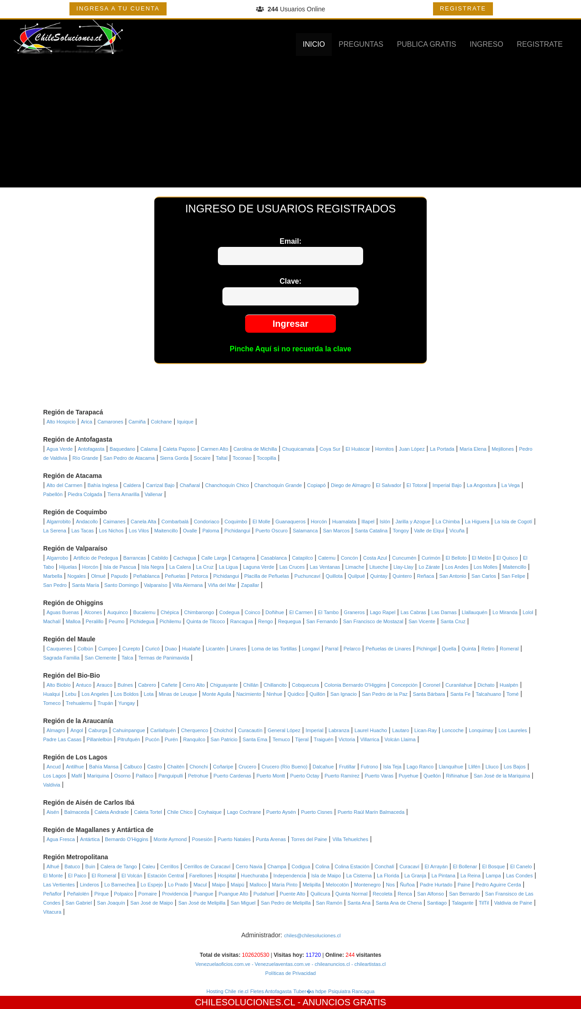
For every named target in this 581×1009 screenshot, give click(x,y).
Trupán (105, 703)
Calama (149, 449)
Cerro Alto (193, 685)
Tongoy (401, 530)
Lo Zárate (429, 567)
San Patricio (224, 739)
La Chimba (448, 521)
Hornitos (384, 449)
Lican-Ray (425, 730)
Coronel (431, 685)
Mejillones (503, 449)
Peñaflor (52, 893)
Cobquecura (305, 685)
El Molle (261, 521)
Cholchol (223, 730)
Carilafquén (163, 730)
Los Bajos (515, 766)
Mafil (76, 775)
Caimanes (114, 521)
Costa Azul (375, 558)
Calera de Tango (118, 866)
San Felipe (513, 576)
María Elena (472, 449)
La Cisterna (359, 875)
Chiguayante (224, 685)
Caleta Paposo (179, 449)
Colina (322, 866)
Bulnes (125, 685)
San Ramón (329, 903)
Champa (276, 866)
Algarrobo (58, 558)
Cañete (169, 685)
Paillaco (144, 775)
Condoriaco (206, 521)
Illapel (367, 521)
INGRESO (486, 44)
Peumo (116, 621)
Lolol (528, 612)
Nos (390, 884)
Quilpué (356, 576)
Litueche (379, 567)
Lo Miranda (504, 612)
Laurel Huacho (371, 730)
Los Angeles (95, 694)
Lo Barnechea (120, 884)
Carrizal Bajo (160, 485)
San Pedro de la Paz (385, 694)
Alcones (93, 612)
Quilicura (320, 893)
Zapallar (250, 585)
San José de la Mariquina (501, 775)
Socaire (202, 458)
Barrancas (134, 558)
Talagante (463, 903)
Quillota (333, 576)
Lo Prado (178, 884)
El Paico (77, 875)
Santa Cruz (452, 621)
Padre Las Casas (62, 739)
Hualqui (51, 694)
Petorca (199, 576)
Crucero (247, 766)
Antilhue (75, 766)
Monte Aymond (170, 839)
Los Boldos (126, 694)
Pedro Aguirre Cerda (498, 884)
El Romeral (104, 875)
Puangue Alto (233, 893)
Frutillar (347, 766)
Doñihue (275, 612)
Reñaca (425, 576)
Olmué (98, 576)
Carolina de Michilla (255, 449)
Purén (171, 739)
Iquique (185, 421)
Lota (148, 694)
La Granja (415, 875)
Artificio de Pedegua (96, 558)
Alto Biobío (59, 685)
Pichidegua (142, 621)
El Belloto (456, 558)
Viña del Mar (222, 585)
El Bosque (493, 866)
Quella (449, 648)
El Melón (482, 558)
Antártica (89, 839)
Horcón (319, 521)
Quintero (402, 576)
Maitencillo (166, 530)
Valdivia (51, 785)
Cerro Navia (249, 866)
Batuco (72, 866)
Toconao (242, 458)
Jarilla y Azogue (412, 521)
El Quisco (507, 558)
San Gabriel (78, 903)
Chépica (170, 612)
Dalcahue (323, 766)
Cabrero (147, 685)
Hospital (227, 875)
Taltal (221, 458)
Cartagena (243, 558)
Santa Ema (255, 739)
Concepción (404, 685)
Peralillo (94, 621)
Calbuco (133, 766)
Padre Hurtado (436, 884)
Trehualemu (79, 703)
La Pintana (443, 875)
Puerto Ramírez (342, 775)
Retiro (487, 648)
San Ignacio (343, 694)
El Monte (53, 875)
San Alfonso (430, 893)
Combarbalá (175, 521)
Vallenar (153, 494)
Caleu (148, 866)
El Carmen (301, 612)
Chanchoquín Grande (278, 485)
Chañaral (190, 485)
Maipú (237, 884)
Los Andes (456, 567)
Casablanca (274, 558)
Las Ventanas (325, 567)
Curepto (131, 648)
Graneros (354, 612)
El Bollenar (465, 866)
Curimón (431, 558)
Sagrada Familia (61, 657)
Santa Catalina (371, 530)
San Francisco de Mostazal (373, 621)
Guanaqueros (291, 521)
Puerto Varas (378, 775)
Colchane (161, 421)
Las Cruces (292, 567)
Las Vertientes (59, 884)
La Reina (470, 875)
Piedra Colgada (85, 494)
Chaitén (175, 766)
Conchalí (384, 866)
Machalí (52, 621)
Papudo (119, 576)
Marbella (52, 576)
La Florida (388, 875)
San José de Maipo (151, 903)
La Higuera (477, 521)
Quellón (432, 775)
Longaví (311, 648)
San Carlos (484, 576)
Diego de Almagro (350, 485)
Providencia (175, 893)
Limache (354, 567)
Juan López (412, 449)
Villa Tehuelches (350, 839)
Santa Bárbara (429, 694)
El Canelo (521, 866)
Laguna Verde (259, 567)
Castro (154, 766)
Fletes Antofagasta (270, 991)
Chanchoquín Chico (227, 485)
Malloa (73, 621)
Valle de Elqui (429, 530)
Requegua (289, 621)
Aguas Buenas (63, 612)
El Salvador (388, 485)
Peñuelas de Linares (388, 648)
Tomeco (52, 703)
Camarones (110, 421)
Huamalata (344, 521)
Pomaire (147, 893)
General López (284, 730)
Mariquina (98, 775)
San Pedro (55, 585)
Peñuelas (175, 576)
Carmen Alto (214, 449)
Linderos (89, 884)
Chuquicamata (298, 449)
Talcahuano (488, 694)
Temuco (281, 739)
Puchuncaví (307, 576)
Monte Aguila (216, 694)
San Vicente (422, 621)
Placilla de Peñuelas (266, 576)
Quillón (317, 694)
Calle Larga (213, 558)
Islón (384, 521)
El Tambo (328, 612)
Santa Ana (359, 903)
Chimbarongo (199, 612)
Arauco (105, 685)
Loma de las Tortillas (274, 648)
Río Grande (85, 458)
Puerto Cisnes (316, 812)
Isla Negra (152, 567)
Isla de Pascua (119, 567)
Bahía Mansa (103, 766)
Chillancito (275, 685)
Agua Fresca (61, 839)
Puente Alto (292, 893)
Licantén (215, 648)
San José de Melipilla (202, 903)
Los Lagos (54, 775)
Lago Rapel (382, 612)
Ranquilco (194, 739)
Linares (238, 648)
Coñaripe (223, 766)
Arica (86, 421)
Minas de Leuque (178, 694)
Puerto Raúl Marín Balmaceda (371, 812)
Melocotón (337, 884)
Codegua (229, 612)
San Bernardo (464, 893)
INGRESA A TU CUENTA (117, 8)
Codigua (300, 866)
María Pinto (284, 884)
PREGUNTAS (361, 44)
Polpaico (123, 893)
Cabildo (159, 558)
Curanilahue (458, 685)
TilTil (484, 903)
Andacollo (87, 521)
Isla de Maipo (326, 875)
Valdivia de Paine (513, 903)
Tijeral (302, 739)
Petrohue (198, 775)
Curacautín (250, 730)
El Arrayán (436, 866)
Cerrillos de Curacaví (207, 866)
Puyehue (408, 775)
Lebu (70, 694)
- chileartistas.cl (368, 964)
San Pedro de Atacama (129, 458)
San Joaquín (111, 903)
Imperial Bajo (447, 485)
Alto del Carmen (65, 485)
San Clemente (101, 657)
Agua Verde (60, 449)
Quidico (295, 694)
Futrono (369, 766)
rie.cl (243, 991)
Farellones (200, 875)
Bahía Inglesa (103, 485)
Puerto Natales (234, 839)
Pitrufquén (129, 739)
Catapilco (302, 558)
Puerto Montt (270, 775)
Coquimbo (236, 521)
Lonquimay (481, 730)
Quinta (469, 648)
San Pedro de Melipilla (286, 903)
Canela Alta (143, 521)
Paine (464, 884)
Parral (331, 648)
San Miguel (243, 903)
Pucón (152, 739)
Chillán (251, 685)
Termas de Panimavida (163, 657)
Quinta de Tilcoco (206, 621)
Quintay (379, 576)
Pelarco (352, 648)
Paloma (210, 530)
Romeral (509, 648)
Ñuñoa (407, 884)
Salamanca (305, 530)
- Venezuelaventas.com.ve (280, 964)
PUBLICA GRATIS (426, 44)
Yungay (126, 703)
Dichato (486, 685)
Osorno (122, 775)
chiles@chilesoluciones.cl (312, 935)
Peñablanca (146, 576)
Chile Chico (179, 812)
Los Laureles (512, 730)
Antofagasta (91, 449)
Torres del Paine (309, 839)
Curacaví (409, 866)
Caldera (132, 485)
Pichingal (426, 648)
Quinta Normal (351, 893)
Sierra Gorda (174, 458)
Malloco (258, 884)
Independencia (289, 875)
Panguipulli (170, 775)
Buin (90, 866)
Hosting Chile (221, 991)
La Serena (54, 530)
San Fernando (322, 621)
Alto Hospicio (61, 421)
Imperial (314, 730)
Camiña (137, 421)
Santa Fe (460, 694)
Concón (349, 558)
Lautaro (400, 730)
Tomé (513, 694)
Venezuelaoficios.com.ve (222, 964)
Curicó (152, 648)
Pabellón (53, 494)
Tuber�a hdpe (309, 991)
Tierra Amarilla (124, 494)
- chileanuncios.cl (330, 964)
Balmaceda (76, 812)
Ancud (54, 766)
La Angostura (481, 485)
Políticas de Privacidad (290, 973)
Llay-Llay (404, 567)
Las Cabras (413, 612)
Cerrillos (169, 866)
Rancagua (241, 621)
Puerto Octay (304, 775)
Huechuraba (254, 875)
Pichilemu (170, 621)
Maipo (219, 884)
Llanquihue (451, 766)
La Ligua (228, 567)
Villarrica (369, 739)
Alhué (53, 866)
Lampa (493, 875)
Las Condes (519, 875)
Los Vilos (139, 530)
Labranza (339, 730)
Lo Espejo (152, 884)
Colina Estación (352, 866)
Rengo (265, 621)
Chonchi (199, 766)
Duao (171, 648)
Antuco (83, 685)
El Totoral (417, 485)
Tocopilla (266, 458)
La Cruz (205, 567)
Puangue (203, 893)
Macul (200, 884)
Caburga (97, 730)
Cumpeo (108, 648)
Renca (405, 893)
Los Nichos (111, 530)
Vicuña (456, 530)
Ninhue (274, 694)
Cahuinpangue (129, 730)
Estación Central (166, 875)
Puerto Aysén (281, 812)
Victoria (347, 739)
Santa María (85, 585)
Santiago (437, 903)
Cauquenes (59, 648)
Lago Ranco (420, 766)
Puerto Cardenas (232, 775)
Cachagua (184, 558)
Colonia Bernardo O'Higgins (355, 685)
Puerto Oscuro (272, 530)
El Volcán (131, 875)
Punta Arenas (271, 839)
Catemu (327, 558)
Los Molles (485, 567)
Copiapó (316, 485)
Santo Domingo (121, 585)
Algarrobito (59, 521)
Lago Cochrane (244, 812)
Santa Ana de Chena (399, 903)
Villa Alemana (187, 585)
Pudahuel (264, 893)
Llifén (474, 766)
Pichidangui (237, 530)
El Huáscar (357, 449)
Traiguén (323, 739)
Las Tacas (82, 530)
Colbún (85, 648)
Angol (76, 730)
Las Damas (444, 612)
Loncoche (453, 730)
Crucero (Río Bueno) (284, 766)
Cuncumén (404, 558)
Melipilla (312, 884)
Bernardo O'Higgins (126, 839)
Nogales (77, 576)
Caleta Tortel (148, 812)
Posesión (202, 839)
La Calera (180, 567)
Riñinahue (457, 775)
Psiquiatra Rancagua (351, 991)
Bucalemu (144, 612)
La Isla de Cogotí (513, 521)
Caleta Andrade (111, 812)
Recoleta (382, 893)
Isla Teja (392, 766)
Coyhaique (210, 812)
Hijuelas (68, 567)
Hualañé (191, 648)
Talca (127, 657)
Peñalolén (78, 893)
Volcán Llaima (400, 739)
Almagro (56, 730)
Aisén (53, 812)
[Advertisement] (290, 123)
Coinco (252, 612)
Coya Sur (330, 449)
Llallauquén (474, 612)
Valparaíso (155, 585)
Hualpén (509, 685)
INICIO (314, 44)
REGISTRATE (463, 8)
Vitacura (52, 912)
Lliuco (492, 766)
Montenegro (367, 884)
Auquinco (117, 612)
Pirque (101, 893)
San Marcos (336, 530)
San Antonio (452, 576)
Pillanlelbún (99, 739)
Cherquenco (194, 730)
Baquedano (122, 449)
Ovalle (190, 530)
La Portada (442, 449)
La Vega (511, 485)
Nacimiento (248, 694)
